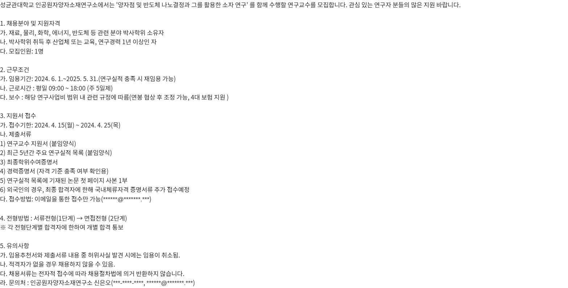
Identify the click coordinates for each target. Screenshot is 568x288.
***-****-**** (128, 283)
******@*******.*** (126, 199)
